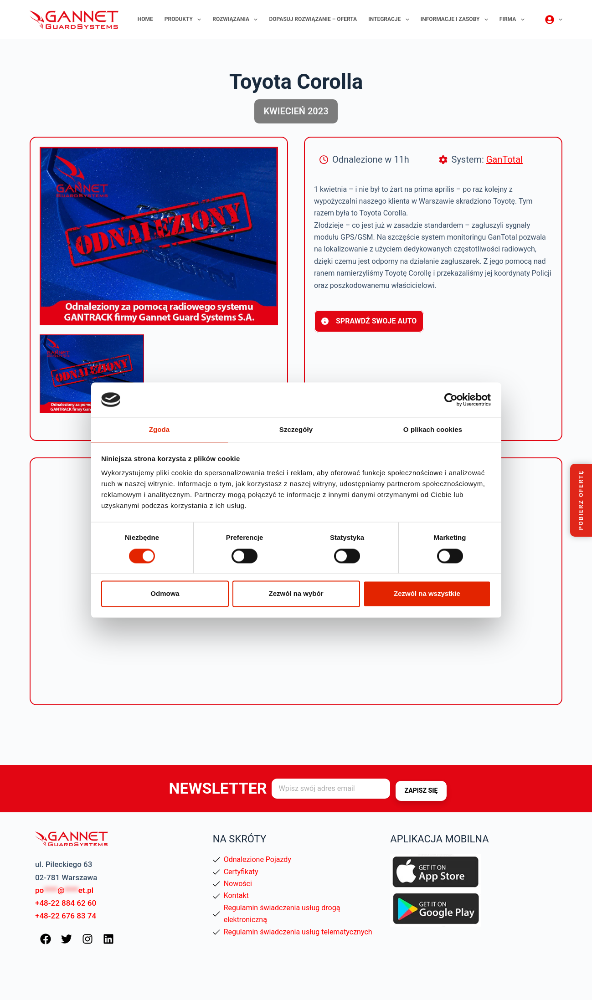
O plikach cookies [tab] (432, 429)
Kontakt (236, 895)
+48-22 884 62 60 (65, 903)
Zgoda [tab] (159, 429)
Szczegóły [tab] (296, 429)
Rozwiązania (236, 19)
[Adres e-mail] (331, 789)
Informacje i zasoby (456, 19)
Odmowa (164, 594)
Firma (513, 19)
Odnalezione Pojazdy (257, 859)
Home (145, 19)
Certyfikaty (241, 871)
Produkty (185, 19)
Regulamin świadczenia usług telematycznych (298, 932)
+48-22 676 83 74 (65, 915)
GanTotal (504, 159)
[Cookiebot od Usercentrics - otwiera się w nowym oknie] (451, 399)
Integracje (390, 19)
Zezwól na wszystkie (427, 594)
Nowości (238, 883)
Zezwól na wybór (295, 594)
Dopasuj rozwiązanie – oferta (313, 19)
